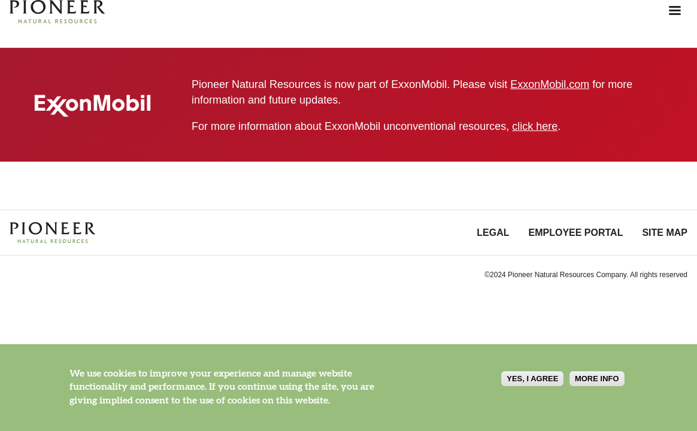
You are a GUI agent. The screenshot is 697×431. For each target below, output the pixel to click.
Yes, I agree (532, 378)
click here (534, 126)
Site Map (664, 232)
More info (597, 378)
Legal (493, 232)
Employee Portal (576, 232)
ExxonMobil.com (549, 84)
